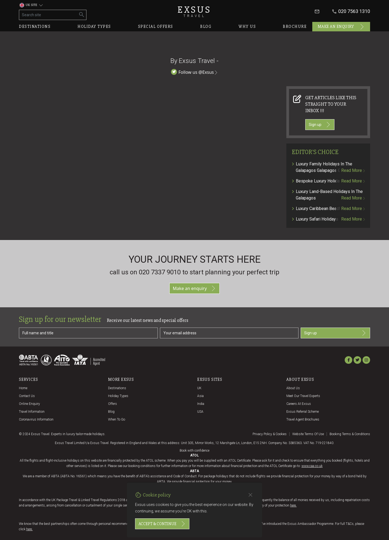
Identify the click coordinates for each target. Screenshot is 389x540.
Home (23, 388)
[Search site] (48, 15)
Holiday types (94, 26)
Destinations (35, 26)
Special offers (155, 26)
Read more (353, 170)
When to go (116, 419)
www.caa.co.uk (312, 466)
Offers (112, 404)
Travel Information (32, 412)
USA (200, 412)
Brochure (295, 26)
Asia (200, 396)
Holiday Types (118, 396)
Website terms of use (308, 434)
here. (293, 505)
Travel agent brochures (302, 419)
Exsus (194, 11)
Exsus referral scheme (302, 412)
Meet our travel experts (303, 396)
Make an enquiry (341, 26)
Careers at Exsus (298, 404)
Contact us (27, 396)
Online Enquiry (29, 404)
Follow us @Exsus (194, 72)
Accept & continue (162, 523)
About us (293, 388)
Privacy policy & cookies (270, 434)
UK (199, 388)
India (200, 404)
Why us (247, 26)
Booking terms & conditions (350, 434)
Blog (206, 26)
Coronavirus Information (36, 419)
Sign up (320, 124)
